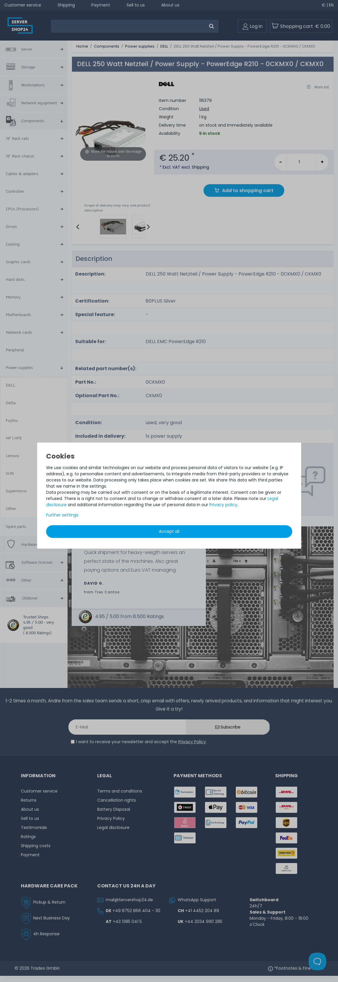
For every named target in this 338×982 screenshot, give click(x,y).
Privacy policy (223, 505)
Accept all (169, 531)
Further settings (62, 515)
